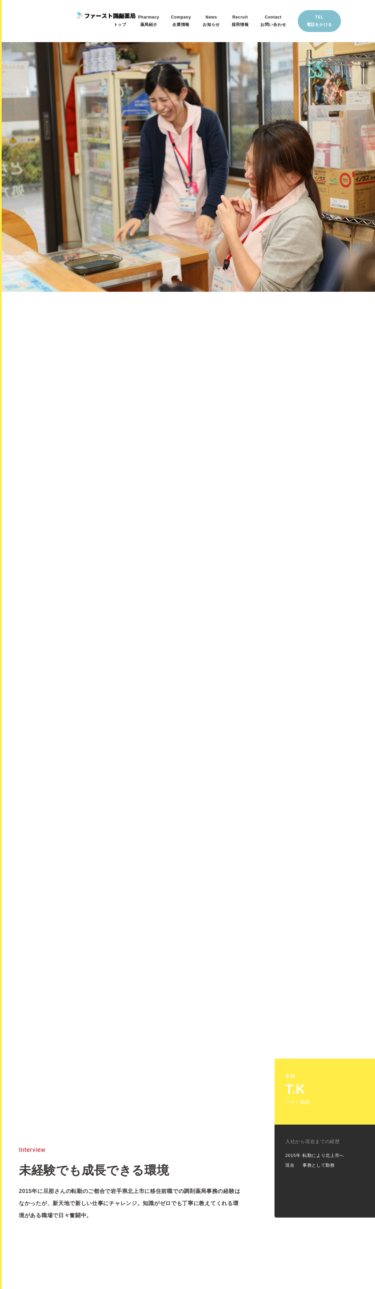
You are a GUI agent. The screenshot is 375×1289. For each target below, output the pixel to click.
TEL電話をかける (319, 21)
